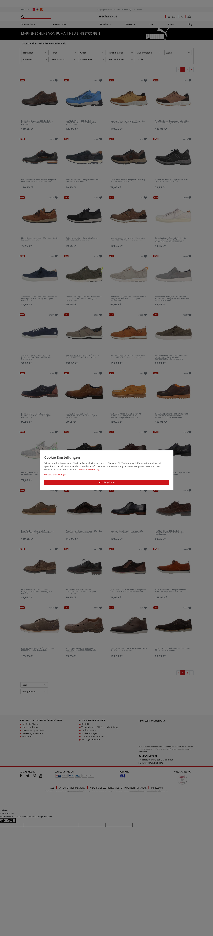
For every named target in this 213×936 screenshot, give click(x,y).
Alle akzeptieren (107, 482)
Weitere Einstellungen (55, 474)
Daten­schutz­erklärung (88, 469)
